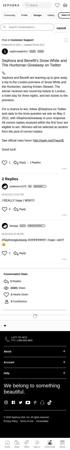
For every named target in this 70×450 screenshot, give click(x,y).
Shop (17, 447)
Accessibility (42, 421)
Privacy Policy (11, 421)
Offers (26, 447)
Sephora (11, 5)
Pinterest (35, 402)
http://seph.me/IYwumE (48, 140)
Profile (24, 15)
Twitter (20, 402)
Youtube (28, 402)
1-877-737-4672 (19, 337)
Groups (38, 15)
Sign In (37, 444)
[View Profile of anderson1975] (21, 186)
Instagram (6, 402)
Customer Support (22, 40)
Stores (62, 447)
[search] (37, 5)
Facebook (13, 402)
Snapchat (42, 402)
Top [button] (5, 325)
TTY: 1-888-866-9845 (21, 340)
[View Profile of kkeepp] (18, 226)
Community (50, 447)
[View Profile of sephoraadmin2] (23, 51)
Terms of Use (27, 421)
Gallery (51, 15)
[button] (5, 162)
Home (7, 447)
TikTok (49, 402)
